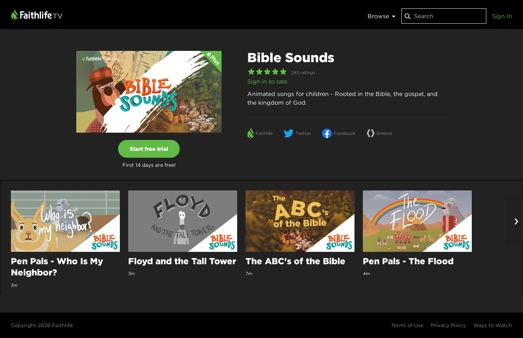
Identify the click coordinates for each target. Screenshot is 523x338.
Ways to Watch (492, 325)
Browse (382, 16)
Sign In (502, 16)
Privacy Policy (448, 325)
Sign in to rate (267, 81)
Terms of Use (407, 325)
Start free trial (149, 148)
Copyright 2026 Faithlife (42, 325)
